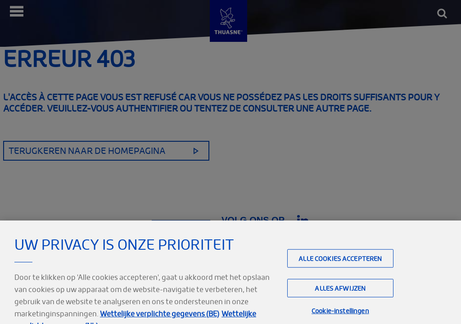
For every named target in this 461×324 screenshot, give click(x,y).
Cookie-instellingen (340, 314)
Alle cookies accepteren (340, 262)
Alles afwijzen (340, 292)
